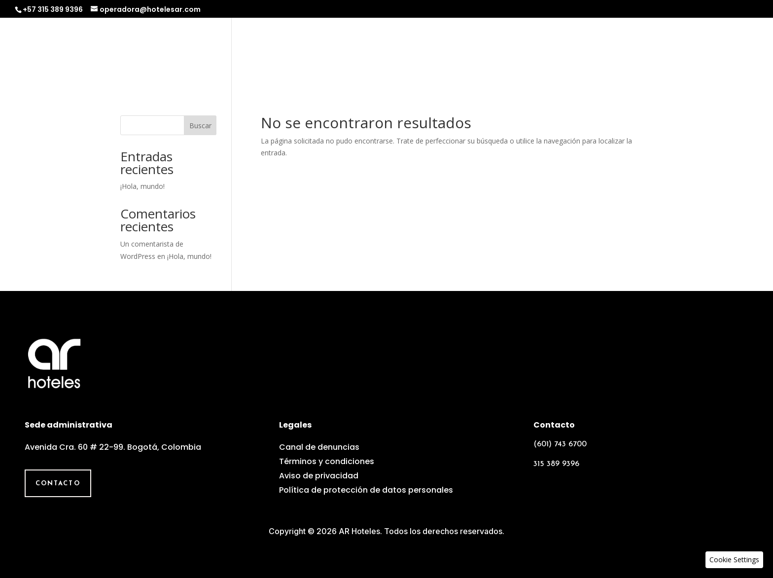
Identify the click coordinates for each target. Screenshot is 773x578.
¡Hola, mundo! (142, 186)
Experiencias (566, 52)
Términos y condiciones (326, 461)
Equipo (628, 52)
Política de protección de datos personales (366, 490)
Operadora (494, 52)
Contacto (732, 52)
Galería (677, 52)
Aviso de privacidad (318, 475)
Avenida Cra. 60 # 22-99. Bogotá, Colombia (113, 447)
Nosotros (429, 52)
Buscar (200, 125)
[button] (734, 559)
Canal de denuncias (319, 447)
